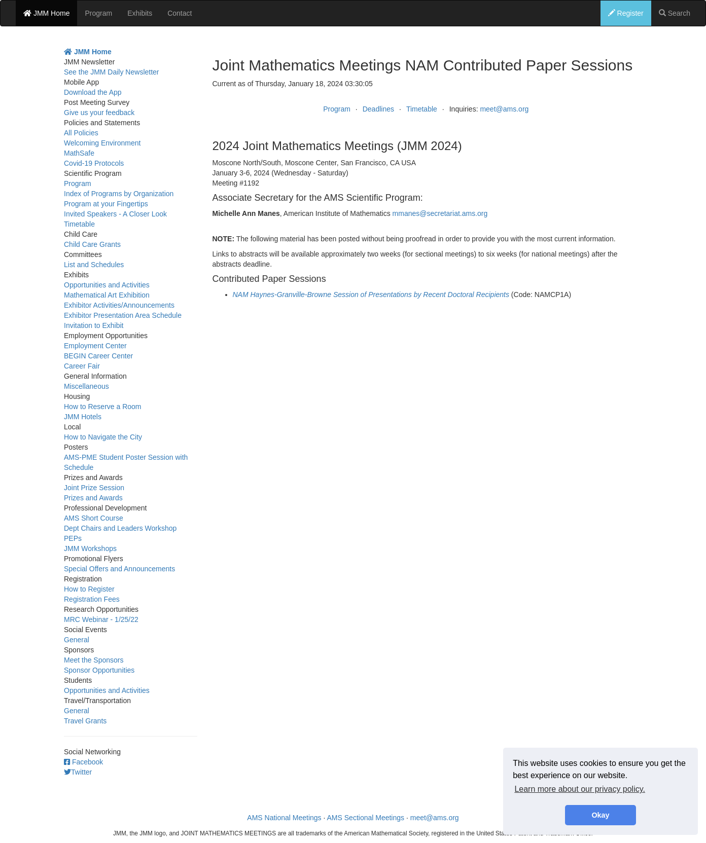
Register (626, 13)
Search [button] (674, 13)
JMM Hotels (82, 417)
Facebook (83, 762)
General (76, 640)
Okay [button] (600, 815)
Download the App (93, 92)
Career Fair (82, 366)
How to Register (89, 589)
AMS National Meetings (284, 818)
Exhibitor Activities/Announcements (119, 305)
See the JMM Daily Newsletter (111, 72)
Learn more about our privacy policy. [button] (579, 789)
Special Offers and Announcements (119, 569)
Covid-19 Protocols (94, 163)
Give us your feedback (99, 112)
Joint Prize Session (94, 488)
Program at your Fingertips (106, 204)
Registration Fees (92, 599)
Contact (179, 13)
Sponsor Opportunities (99, 670)
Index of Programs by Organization (118, 194)
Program (98, 13)
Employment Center (95, 346)
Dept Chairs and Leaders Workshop (120, 528)
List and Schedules (94, 265)
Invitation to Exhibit (94, 325)
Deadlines (378, 109)
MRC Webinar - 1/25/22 (101, 619)
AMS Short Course (93, 518)
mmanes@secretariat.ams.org (440, 213)
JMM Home (46, 13)
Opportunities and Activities (107, 285)
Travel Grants (85, 721)
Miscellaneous (86, 386)
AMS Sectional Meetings (366, 818)
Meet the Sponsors (94, 660)
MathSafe (79, 153)
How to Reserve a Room (103, 406)
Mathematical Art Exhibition (107, 295)
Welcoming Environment (102, 143)
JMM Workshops (90, 548)
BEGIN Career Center (98, 356)
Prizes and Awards (93, 498)
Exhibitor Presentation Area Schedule (123, 315)
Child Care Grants (92, 244)
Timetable (421, 109)
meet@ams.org (504, 109)
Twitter (78, 772)
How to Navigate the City (103, 437)
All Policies (81, 133)
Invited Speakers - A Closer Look (115, 214)
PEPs (73, 538)
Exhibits (139, 13)
